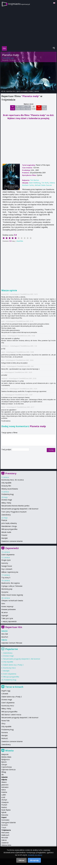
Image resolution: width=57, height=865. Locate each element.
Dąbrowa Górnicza (8, 769)
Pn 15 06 (44, 107)
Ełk (2, 774)
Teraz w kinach (14, 686)
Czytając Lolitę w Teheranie (11, 586)
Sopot (4, 817)
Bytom (4, 762)
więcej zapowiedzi (9, 621)
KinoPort (4, 637)
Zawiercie (5, 843)
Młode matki (6, 532)
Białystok (4, 754)
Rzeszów (4, 815)
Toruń (3, 827)
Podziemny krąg (7, 494)
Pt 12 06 (28, 107)
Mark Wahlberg (34, 183)
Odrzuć (21, 860)
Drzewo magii (6, 500)
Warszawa (5, 832)
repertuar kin (10, 91)
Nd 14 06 (39, 107)
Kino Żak (4, 634)
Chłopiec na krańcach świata (12, 600)
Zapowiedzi (12, 548)
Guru (3, 603)
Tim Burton (12, 60)
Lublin (3, 795)
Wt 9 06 (12, 107)
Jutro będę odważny (9, 523)
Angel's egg (5, 691)
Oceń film (20, 241)
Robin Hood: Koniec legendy (12, 595)
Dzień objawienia (7, 554)
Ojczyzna (4, 592)
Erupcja (4, 520)
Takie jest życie (7, 618)
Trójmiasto (6, 830)
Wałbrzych (5, 835)
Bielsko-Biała (6, 757)
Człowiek (4, 693)
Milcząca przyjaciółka (9, 529)
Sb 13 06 (34, 107)
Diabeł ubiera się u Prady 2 (13, 665)
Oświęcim (5, 802)
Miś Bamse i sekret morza (11, 714)
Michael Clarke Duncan (43, 185)
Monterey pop (6, 589)
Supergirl (4, 615)
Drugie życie (6, 560)
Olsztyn (4, 800)
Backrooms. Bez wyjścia (10, 583)
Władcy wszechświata (9, 489)
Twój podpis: (6, 449)
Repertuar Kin (13, 627)
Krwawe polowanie (8, 609)
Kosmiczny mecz (9, 668)
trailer (31, 91)
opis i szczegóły (22, 91)
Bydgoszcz (5, 759)
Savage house (6, 566)
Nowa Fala (5, 720)
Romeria (4, 732)
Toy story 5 (5, 577)
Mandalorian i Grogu (9, 526)
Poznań (4, 805)
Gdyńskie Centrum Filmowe (11, 643)
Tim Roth (45, 183)
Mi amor (4, 612)
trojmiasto (19, 3)
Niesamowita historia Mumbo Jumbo (15, 506)
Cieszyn (4, 764)
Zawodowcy (6, 515)
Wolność (4, 738)
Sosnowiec (5, 820)
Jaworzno (4, 785)
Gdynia (4, 779)
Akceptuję (34, 860)
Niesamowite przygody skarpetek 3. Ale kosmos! (19, 509)
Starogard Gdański (8, 822)
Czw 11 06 (23, 107)
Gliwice (4, 782)
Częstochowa (6, 767)
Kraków (4, 792)
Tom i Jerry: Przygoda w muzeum (14, 512)
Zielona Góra (6, 845)
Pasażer (4, 535)
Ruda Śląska (5, 810)
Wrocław (4, 837)
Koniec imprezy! (7, 606)
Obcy (3, 723)
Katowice (4, 787)
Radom (4, 807)
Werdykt (4, 538)
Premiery (10, 473)
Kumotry (4, 563)
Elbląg (3, 772)
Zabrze (4, 840)
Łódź (3, 797)
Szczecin (4, 825)
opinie (36, 91)
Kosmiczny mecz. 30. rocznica (12, 480)
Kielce (3, 790)
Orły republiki (6, 483)
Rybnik (3, 812)
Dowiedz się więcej (35, 855)
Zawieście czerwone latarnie (12, 541)
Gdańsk (4, 777)
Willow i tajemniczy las (9, 572)
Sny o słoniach (6, 569)
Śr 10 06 (18, 107)
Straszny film (6, 486)
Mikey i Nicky (6, 503)
